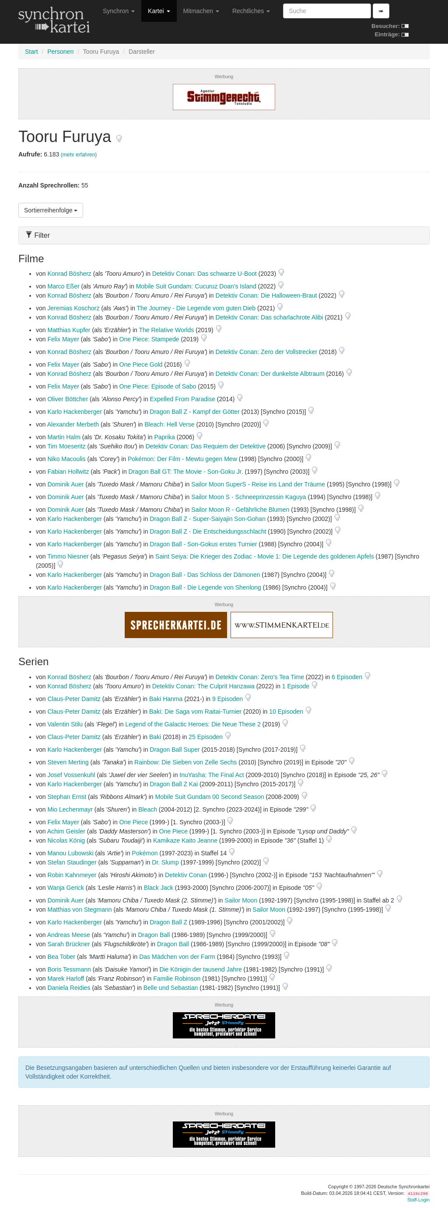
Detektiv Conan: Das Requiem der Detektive (205, 446)
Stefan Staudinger (71, 862)
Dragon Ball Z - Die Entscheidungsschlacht (208, 531)
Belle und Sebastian (171, 987)
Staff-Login (418, 1199)
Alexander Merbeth (73, 424)
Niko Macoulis (66, 458)
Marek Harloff (65, 978)
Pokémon (145, 853)
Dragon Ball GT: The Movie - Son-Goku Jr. (186, 471)
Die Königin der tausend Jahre (200, 969)
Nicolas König (66, 840)
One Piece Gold (141, 364)
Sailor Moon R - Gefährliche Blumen (240, 509)
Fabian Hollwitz (68, 471)
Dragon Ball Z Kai (174, 784)
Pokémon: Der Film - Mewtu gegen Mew (182, 458)
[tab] (224, 235)
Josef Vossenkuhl (71, 774)
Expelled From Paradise (182, 399)
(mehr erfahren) (79, 155)
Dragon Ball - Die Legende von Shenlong (205, 587)
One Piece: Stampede (149, 339)
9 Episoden (228, 698)
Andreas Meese (68, 934)
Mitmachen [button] (201, 10)
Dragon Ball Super (175, 749)
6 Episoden (348, 676)
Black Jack (158, 887)
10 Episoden (287, 711)
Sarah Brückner (68, 944)
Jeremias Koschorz (73, 308)
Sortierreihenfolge (50, 210)
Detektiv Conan (186, 874)
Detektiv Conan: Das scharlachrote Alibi (269, 317)
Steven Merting (67, 762)
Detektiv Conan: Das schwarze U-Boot (204, 273)
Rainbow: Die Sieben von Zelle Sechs (185, 762)
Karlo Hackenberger (74, 411)
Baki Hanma (165, 698)
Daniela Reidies (68, 987)
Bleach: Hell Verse (169, 424)
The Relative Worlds (166, 329)
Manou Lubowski (70, 853)
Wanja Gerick (65, 887)
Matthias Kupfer (68, 329)
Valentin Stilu (65, 724)
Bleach (147, 809)
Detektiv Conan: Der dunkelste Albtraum (270, 373)
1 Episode (296, 686)
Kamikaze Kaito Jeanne (185, 840)
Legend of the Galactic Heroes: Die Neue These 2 (192, 724)
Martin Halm (63, 437)
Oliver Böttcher (67, 399)
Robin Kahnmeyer (71, 874)
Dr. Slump (165, 862)
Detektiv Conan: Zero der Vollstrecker (267, 351)
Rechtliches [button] (251, 10)
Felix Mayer (63, 339)
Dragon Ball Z (168, 922)
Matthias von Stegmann (79, 909)
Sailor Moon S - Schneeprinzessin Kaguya (248, 496)
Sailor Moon (240, 900)
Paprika (164, 437)
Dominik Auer (65, 484)
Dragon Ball (154, 934)
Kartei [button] (159, 10)
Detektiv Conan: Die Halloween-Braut (266, 295)
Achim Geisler (66, 831)
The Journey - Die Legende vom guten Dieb (196, 308)
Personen (60, 51)
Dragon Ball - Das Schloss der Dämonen (205, 574)
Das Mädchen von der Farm (177, 956)
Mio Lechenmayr (70, 809)
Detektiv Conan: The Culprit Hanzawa (203, 686)
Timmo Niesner (67, 556)
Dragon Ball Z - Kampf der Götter (194, 411)
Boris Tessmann (69, 969)
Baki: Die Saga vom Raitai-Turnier (195, 711)
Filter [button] (37, 235)
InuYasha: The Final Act (211, 774)
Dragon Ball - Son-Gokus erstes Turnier (203, 544)
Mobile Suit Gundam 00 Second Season (209, 796)
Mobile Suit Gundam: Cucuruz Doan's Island (196, 286)
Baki (155, 736)
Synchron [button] (119, 10)
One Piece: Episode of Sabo (157, 386)
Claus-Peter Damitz (73, 698)
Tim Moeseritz (66, 446)
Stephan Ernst (66, 796)
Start (31, 51)
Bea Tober (61, 956)
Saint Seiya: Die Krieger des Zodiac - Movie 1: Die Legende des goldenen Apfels (264, 556)
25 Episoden (206, 736)
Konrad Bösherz (69, 273)
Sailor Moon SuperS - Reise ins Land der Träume (258, 484)
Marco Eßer (63, 286)
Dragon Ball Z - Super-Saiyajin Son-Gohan (208, 518)
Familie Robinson (176, 978)
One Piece (133, 822)
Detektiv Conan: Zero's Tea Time (260, 676)
